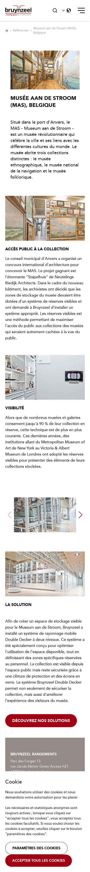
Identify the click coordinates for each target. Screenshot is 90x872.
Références (21, 30)
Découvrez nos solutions (41, 720)
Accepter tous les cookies (38, 860)
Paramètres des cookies (36, 848)
